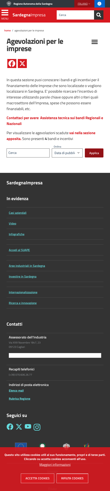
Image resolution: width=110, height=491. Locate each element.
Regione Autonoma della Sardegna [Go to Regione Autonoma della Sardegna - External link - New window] (33, 4)
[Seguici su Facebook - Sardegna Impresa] (10, 427)
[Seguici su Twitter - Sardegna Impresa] (19, 427)
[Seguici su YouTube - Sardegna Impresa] (28, 427)
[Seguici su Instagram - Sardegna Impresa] (37, 427)
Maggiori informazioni (55, 465)
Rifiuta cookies (72, 479)
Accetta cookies (38, 479)
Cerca (12, 152)
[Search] (98, 15)
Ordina (57, 146)
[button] (84, 4)
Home (7, 30)
